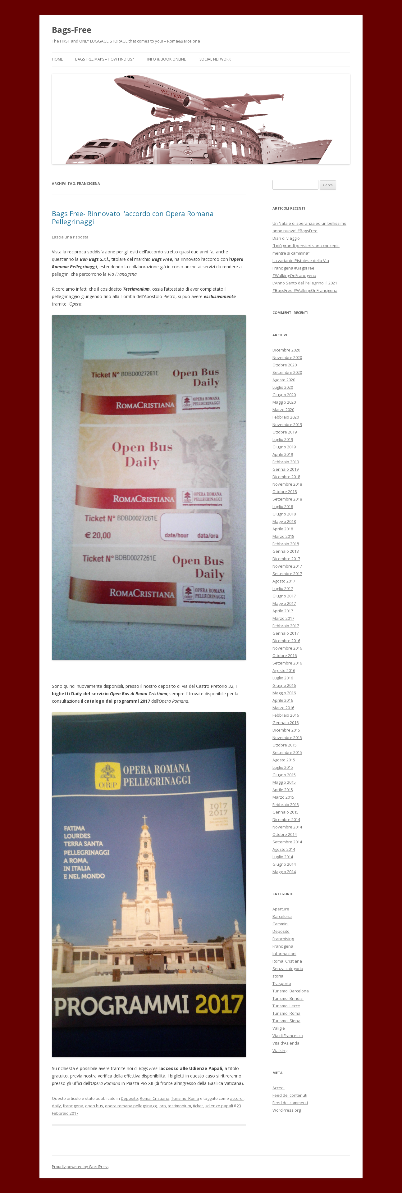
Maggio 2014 (284, 871)
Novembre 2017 (287, 566)
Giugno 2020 (284, 394)
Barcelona (282, 916)
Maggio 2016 (284, 693)
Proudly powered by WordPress (80, 1166)
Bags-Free (71, 29)
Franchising (283, 938)
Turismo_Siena (286, 1020)
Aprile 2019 (282, 454)
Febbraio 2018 (285, 544)
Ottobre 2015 (284, 745)
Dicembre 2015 (286, 730)
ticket (198, 1106)
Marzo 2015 (283, 797)
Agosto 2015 (283, 760)
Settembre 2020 (287, 372)
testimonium (179, 1106)
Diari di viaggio (286, 238)
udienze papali (219, 1106)
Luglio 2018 (282, 506)
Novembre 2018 (287, 484)
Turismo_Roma (185, 1098)
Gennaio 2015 (285, 812)
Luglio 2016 (282, 678)
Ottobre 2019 (284, 432)
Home (57, 59)
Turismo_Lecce (286, 1006)
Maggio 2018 (284, 521)
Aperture (280, 909)
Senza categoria (287, 968)
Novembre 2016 (287, 648)
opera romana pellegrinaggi (131, 1106)
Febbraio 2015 (285, 804)
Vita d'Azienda (285, 1043)
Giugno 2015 (284, 775)
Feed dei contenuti (289, 1095)
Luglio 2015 (282, 767)
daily (56, 1106)
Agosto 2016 (283, 670)
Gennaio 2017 (285, 633)
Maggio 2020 (284, 402)
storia (277, 976)
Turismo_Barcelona (290, 991)
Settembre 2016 (287, 663)
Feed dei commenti (290, 1102)
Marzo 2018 (283, 536)
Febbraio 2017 (285, 625)
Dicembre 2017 (286, 558)
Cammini (280, 924)
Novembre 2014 (287, 827)
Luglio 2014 (282, 857)
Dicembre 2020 (286, 350)
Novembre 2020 (287, 357)
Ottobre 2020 (284, 365)
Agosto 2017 (283, 581)
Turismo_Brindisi (288, 998)
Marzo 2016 (283, 707)
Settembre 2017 (287, 573)
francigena (73, 1106)
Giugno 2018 (284, 514)
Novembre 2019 (287, 424)
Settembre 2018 (287, 499)
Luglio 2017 (282, 588)
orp (162, 1106)
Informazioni (284, 953)
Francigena (282, 946)
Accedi (278, 1088)
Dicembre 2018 (286, 476)
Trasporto (281, 983)
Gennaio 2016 (285, 722)
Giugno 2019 (284, 447)
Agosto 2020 (283, 380)
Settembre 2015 (287, 752)
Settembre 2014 (287, 842)
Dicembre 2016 (286, 640)
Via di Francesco (287, 1035)
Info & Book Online (166, 59)
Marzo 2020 (283, 409)
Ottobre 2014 (284, 834)
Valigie (278, 1028)
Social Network (215, 59)
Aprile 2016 (282, 700)
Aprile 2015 (282, 789)
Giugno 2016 (284, 685)
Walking (279, 1050)
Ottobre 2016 (284, 655)
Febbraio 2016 (285, 715)
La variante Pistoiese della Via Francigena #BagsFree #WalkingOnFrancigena (300, 268)
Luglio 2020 (282, 387)
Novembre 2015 (287, 737)
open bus (94, 1106)
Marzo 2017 (283, 618)
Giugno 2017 (284, 596)
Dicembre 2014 (286, 819)
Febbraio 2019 (285, 462)
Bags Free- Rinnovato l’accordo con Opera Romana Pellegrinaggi (133, 217)
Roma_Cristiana (154, 1098)
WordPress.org (286, 1110)
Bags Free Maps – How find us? (104, 59)
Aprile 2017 (282, 611)
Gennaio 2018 (285, 551)
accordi (237, 1098)
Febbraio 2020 (285, 417)
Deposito (129, 1098)
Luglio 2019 (282, 439)
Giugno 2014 (284, 864)
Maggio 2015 (284, 782)
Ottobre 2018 (284, 491)
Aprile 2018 (282, 529)
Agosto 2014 (283, 849)
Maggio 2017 (284, 603)
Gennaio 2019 (285, 469)
